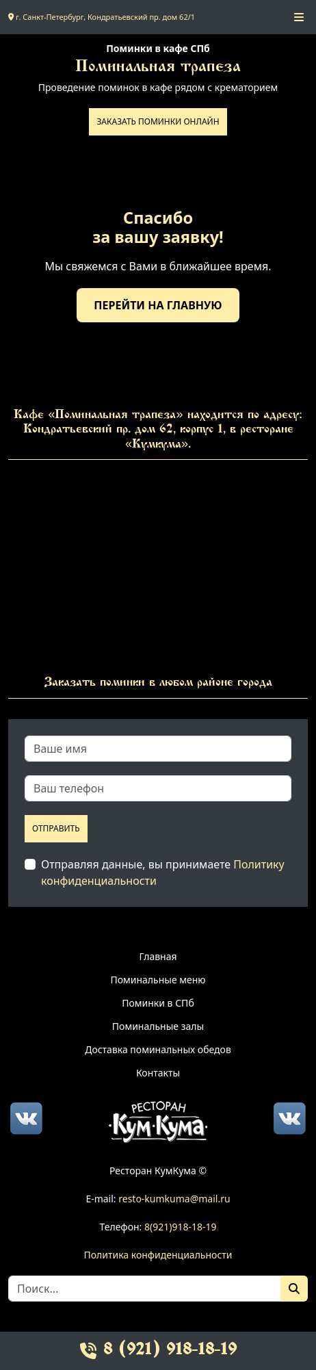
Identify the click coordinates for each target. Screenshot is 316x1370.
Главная (157, 956)
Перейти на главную (158, 305)
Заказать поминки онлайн (157, 121)
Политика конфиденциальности (157, 1254)
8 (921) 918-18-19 (158, 1350)
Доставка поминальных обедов (158, 1049)
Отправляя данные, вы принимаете (163, 872)
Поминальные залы (158, 1026)
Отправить (56, 828)
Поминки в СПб (158, 1002)
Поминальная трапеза (158, 67)
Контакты (158, 1072)
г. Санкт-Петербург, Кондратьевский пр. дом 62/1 (101, 17)
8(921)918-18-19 (180, 1226)
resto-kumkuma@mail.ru (174, 1198)
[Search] (144, 1289)
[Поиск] (294, 1289)
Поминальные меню (157, 979)
